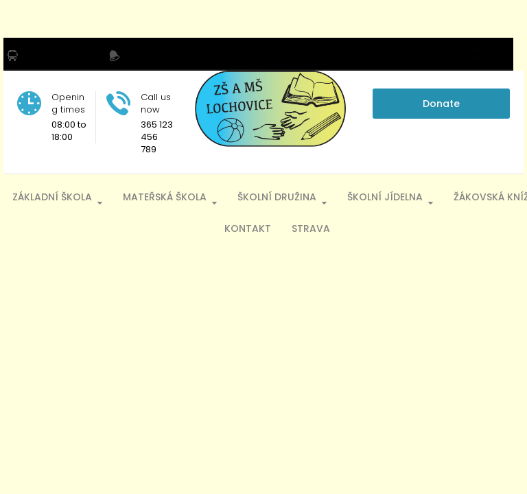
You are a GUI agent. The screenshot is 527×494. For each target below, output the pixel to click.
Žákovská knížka (200, 227)
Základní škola (93, 196)
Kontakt (289, 227)
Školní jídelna (426, 196)
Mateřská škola (206, 196)
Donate (441, 103)
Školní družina (318, 196)
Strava (352, 227)
